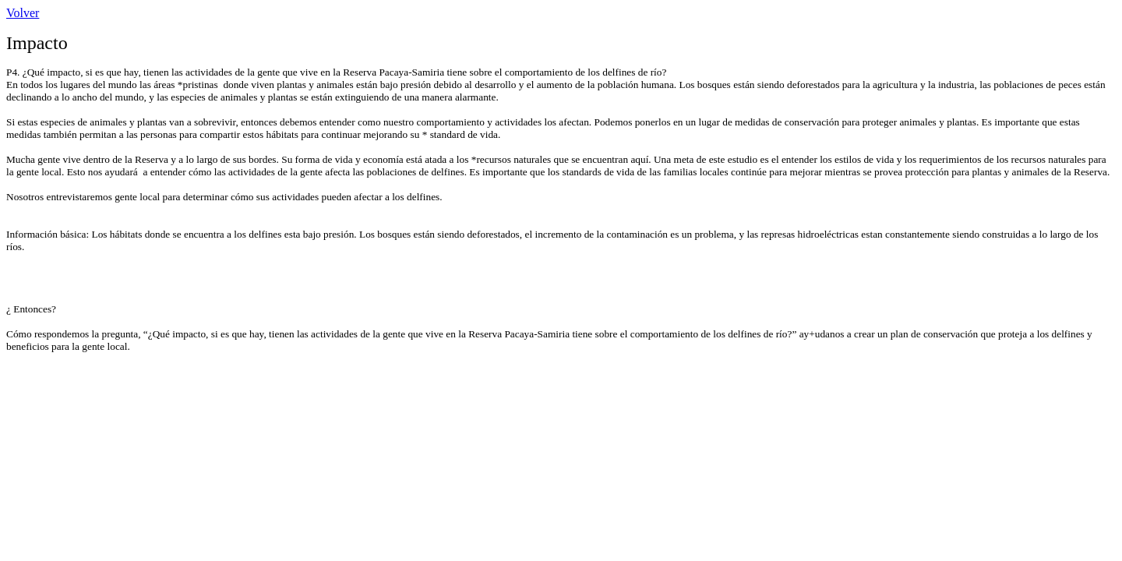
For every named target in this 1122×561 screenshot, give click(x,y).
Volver (22, 12)
